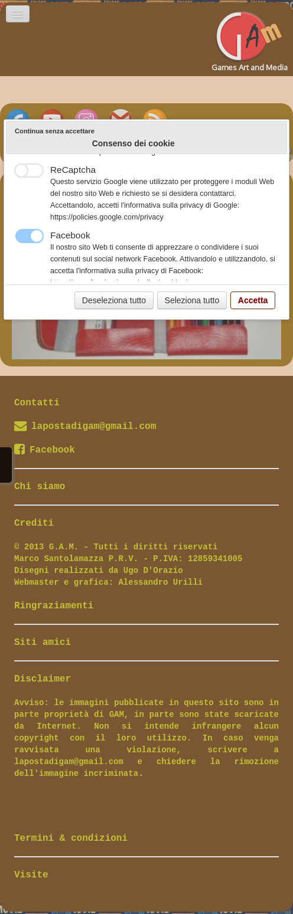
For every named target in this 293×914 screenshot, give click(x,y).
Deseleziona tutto (114, 300)
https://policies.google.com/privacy (107, 217)
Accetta (253, 300)
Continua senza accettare (55, 131)
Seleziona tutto (192, 300)
